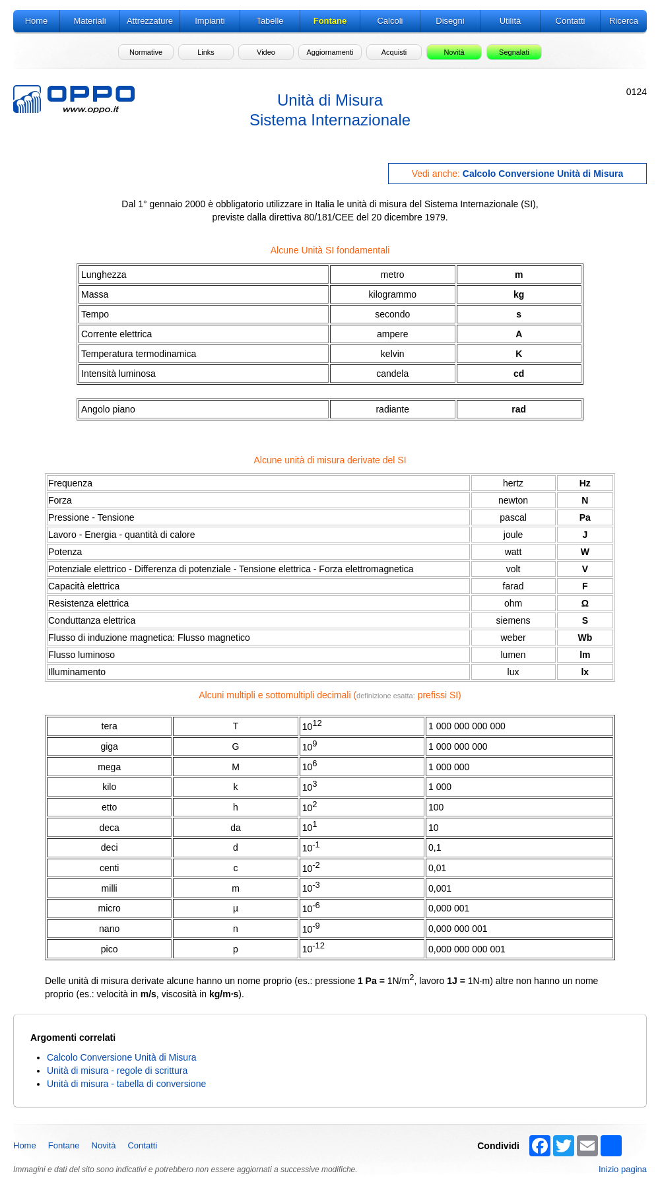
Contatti (142, 1145)
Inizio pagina (623, 1169)
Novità (104, 1145)
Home (24, 1145)
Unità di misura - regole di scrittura (117, 1070)
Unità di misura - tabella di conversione (126, 1083)
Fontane (64, 1145)
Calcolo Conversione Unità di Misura (543, 173)
